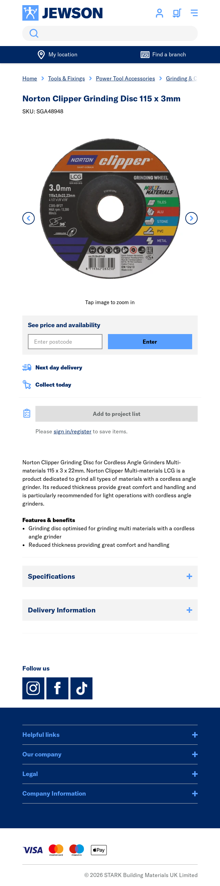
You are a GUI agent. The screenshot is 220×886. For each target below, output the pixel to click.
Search (32, 33)
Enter (150, 341)
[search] (110, 33)
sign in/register (72, 431)
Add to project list (116, 413)
